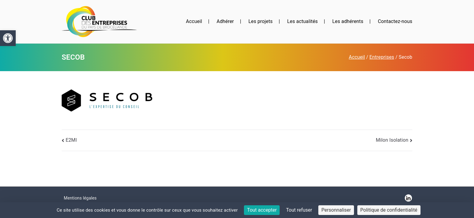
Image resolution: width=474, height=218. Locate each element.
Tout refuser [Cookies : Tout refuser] (299, 210)
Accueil (194, 21)
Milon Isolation (392, 140)
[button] (8, 38)
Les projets (260, 21)
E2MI (71, 140)
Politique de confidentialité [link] (388, 210)
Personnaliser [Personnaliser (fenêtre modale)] (336, 210)
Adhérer (225, 21)
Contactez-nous (395, 21)
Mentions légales (80, 198)
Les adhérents (347, 21)
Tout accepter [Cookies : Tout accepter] (262, 210)
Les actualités (302, 21)
